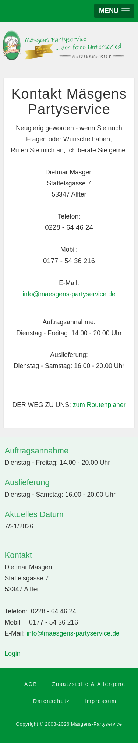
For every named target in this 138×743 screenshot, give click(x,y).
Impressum (101, 701)
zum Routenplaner (99, 404)
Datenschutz (51, 701)
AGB (31, 684)
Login (13, 653)
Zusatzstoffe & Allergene (89, 684)
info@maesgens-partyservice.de (69, 294)
